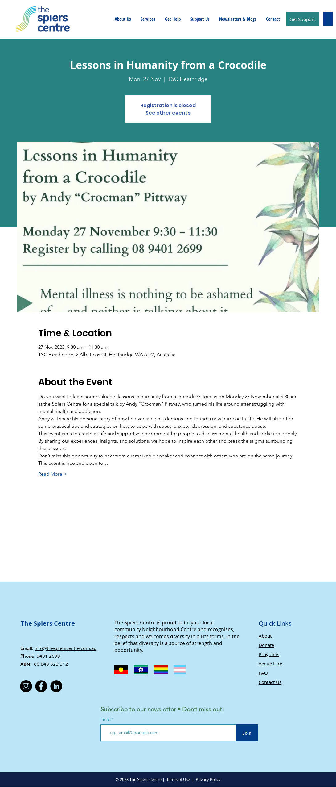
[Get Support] (302, 19)
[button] (123, 19)
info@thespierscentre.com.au (65, 648)
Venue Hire (270, 663)
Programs (269, 654)
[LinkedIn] (56, 686)
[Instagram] (26, 686)
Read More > (52, 474)
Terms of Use (178, 779)
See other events (168, 112)
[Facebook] (41, 686)
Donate (266, 645)
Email (106, 719)
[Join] (247, 732)
